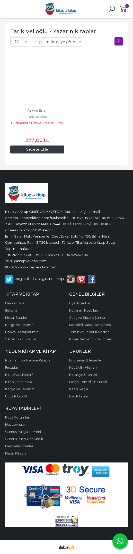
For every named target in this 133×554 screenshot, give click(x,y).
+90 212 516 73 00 (18, 255)
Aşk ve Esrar (37, 110)
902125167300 (77, 255)
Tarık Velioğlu (37, 117)
